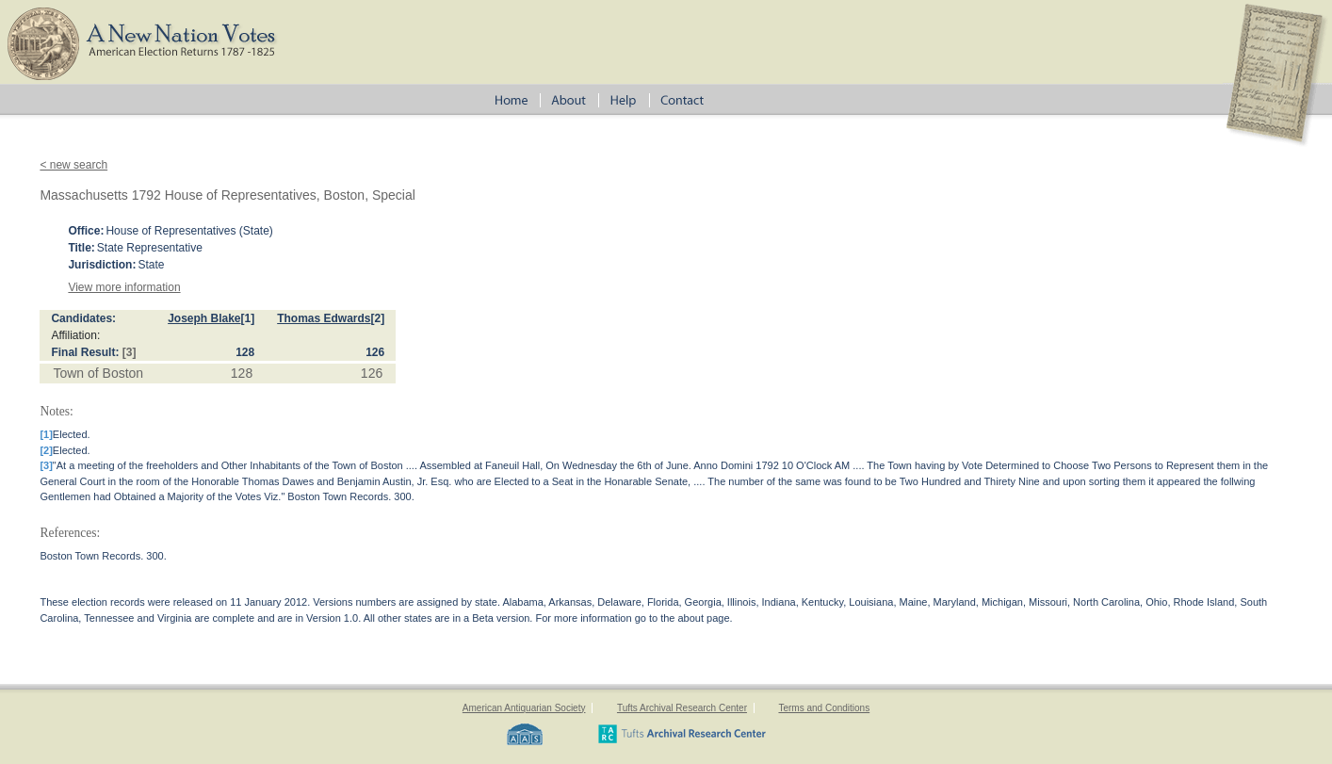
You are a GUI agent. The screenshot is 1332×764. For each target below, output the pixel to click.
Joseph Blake (204, 318)
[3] (129, 352)
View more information (124, 287)
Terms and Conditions (823, 708)
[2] (378, 318)
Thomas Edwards (323, 318)
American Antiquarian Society (524, 708)
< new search (73, 164)
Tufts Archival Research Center (682, 708)
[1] (248, 318)
